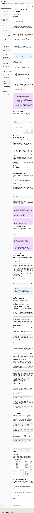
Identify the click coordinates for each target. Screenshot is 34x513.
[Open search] (30, 1)
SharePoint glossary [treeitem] (4, 88)
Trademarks (6, 512)
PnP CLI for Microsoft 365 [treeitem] (6, 81)
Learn (14, 6)
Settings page (15, 179)
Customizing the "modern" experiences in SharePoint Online (24, 492)
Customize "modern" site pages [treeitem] (6, 50)
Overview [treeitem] (3, 28)
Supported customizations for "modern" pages (20, 17)
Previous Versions (7, 511)
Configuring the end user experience (18, 21)
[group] (23, 201)
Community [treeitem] (3, 89)
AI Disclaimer (2, 511)
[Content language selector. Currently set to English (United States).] (5, 509)
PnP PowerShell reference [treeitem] (5, 83)
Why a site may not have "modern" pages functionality (21, 20)
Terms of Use (2, 512)
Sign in (32, 1)
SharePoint (17, 6)
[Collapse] (11, 6)
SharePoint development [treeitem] (5, 9)
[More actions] (32, 6)
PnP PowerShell (20, 192)
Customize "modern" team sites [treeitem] (6, 44)
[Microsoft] (1, 1)
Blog (11, 511)
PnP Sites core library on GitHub (23, 304)
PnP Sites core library (26, 300)
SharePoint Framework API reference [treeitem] (5, 95)
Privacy (19, 511)
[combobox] (6, 8)
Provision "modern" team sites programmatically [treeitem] (6, 42)
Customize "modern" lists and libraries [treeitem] (6, 47)
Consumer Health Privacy (25, 511)
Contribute (15, 511)
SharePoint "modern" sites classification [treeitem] (6, 52)
